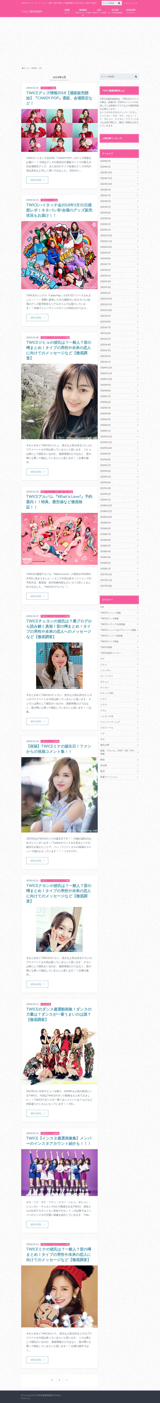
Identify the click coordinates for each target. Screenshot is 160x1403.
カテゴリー (131, 11)
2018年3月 (105, 557)
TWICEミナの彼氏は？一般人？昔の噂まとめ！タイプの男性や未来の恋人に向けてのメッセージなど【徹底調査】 (58, 1254)
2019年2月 (105, 494)
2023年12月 (106, 172)
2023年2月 (105, 224)
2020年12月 (106, 367)
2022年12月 (106, 235)
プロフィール (106, 727)
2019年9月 (105, 453)
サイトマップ (131, 3)
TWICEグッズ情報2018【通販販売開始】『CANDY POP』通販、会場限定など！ (59, 98)
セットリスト (106, 676)
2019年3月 (105, 488)
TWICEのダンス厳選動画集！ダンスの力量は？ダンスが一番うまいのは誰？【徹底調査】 (59, 1014)
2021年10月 (106, 310)
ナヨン (103, 710)
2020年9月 (105, 384)
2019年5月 (105, 476)
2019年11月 (106, 442)
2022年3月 (105, 287)
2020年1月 (105, 430)
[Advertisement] (80, 41)
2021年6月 (105, 333)
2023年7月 (105, 195)
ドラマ (103, 704)
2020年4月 (105, 413)
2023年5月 (105, 207)
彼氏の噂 (104, 744)
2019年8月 (105, 459)
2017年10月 (106, 586)
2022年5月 (105, 275)
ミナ (102, 733)
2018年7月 (105, 534)
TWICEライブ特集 (99, 11)
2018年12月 (106, 505)
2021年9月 (105, 316)
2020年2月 (105, 425)
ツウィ (103, 699)
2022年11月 (106, 241)
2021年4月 (105, 344)
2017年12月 (106, 574)
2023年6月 (105, 201)
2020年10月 (106, 379)
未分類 (103, 765)
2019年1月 (105, 499)
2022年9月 (105, 252)
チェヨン (104, 687)
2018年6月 (105, 540)
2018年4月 (105, 551)
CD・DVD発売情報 (115, 11)
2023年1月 (105, 229)
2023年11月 (106, 178)
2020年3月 (105, 419)
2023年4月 (105, 212)
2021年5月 (105, 339)
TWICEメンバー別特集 (83, 12)
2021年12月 (106, 298)
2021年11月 (106, 304)
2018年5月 (105, 545)
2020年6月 (105, 402)
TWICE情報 (106, 647)
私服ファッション (109, 776)
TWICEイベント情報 (110, 612)
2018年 (34, 68)
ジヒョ (103, 664)
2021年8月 (105, 321)
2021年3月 (105, 350)
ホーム (67, 11)
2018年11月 (106, 511)
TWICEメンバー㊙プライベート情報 (118, 630)
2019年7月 (105, 465)
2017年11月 (106, 580)
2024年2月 (105, 166)
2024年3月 (105, 161)
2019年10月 (106, 448)
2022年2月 (105, 293)
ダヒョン (104, 681)
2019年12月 (106, 436)
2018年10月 (106, 517)
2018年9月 (105, 522)
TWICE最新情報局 (44, 1395)
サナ (102, 658)
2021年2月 (105, 356)
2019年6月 (105, 471)
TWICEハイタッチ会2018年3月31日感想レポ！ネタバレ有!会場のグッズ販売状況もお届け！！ (59, 210)
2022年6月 (105, 270)
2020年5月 (105, 407)
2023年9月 (105, 189)
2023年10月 (106, 184)
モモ (102, 739)
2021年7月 (105, 327)
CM (102, 607)
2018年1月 (105, 568)
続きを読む (36, 180)
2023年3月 (105, 218)
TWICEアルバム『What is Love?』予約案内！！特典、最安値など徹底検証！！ (59, 501)
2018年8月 (105, 528)
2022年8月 (105, 258)
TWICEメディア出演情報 (112, 624)
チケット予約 (106, 693)
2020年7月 (105, 396)
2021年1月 (105, 361)
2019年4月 (105, 482)
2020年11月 (106, 373)
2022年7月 (105, 264)
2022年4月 (105, 281)
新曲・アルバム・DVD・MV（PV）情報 (118, 752)
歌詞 (102, 771)
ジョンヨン (105, 670)
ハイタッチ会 (106, 716)
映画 (102, 759)
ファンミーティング (110, 722)
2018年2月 (105, 563)
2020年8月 (105, 390)
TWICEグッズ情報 (109, 618)
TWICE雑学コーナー (110, 653)
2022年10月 (106, 247)
